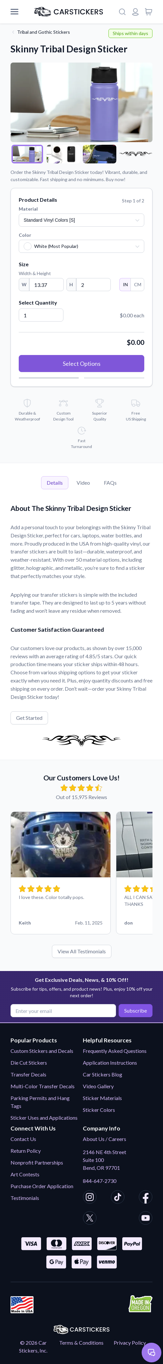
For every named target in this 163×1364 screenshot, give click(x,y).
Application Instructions (110, 1062)
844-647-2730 (99, 1181)
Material (28, 209)
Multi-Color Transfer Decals (43, 1086)
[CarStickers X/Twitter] (90, 1219)
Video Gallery (98, 1086)
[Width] (46, 284)
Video (83, 482)
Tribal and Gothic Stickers (43, 32)
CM (137, 284)
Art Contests (25, 1174)
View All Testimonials (82, 951)
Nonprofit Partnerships (37, 1162)
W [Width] (24, 284)
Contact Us (23, 1139)
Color (25, 235)
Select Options (82, 363)
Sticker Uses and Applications (44, 1117)
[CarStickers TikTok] (118, 1198)
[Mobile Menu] (14, 12)
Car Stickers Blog (102, 1074)
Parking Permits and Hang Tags (40, 1102)
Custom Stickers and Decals (42, 1051)
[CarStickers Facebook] (145, 1198)
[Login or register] (135, 12)
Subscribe (135, 1010)
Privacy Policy (130, 1342)
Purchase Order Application (42, 1186)
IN (125, 284)
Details (55, 482)
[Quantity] (41, 315)
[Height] (93, 284)
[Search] (122, 12)
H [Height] (71, 284)
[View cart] (148, 12)
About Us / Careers (104, 1139)
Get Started (29, 718)
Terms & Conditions (81, 1342)
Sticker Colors (99, 1110)
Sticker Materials (102, 1098)
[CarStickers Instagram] (90, 1198)
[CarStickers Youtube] (145, 1219)
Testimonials (25, 1198)
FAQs (110, 482)
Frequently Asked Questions (115, 1051)
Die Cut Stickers (29, 1062)
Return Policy (26, 1151)
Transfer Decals (28, 1074)
